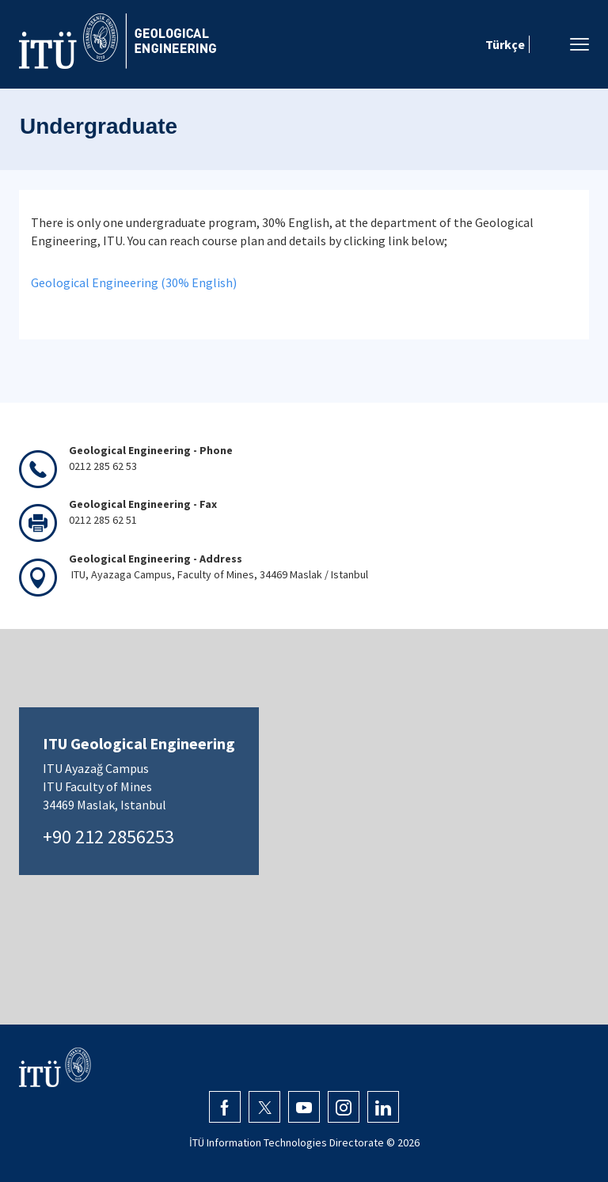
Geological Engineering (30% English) (134, 282)
